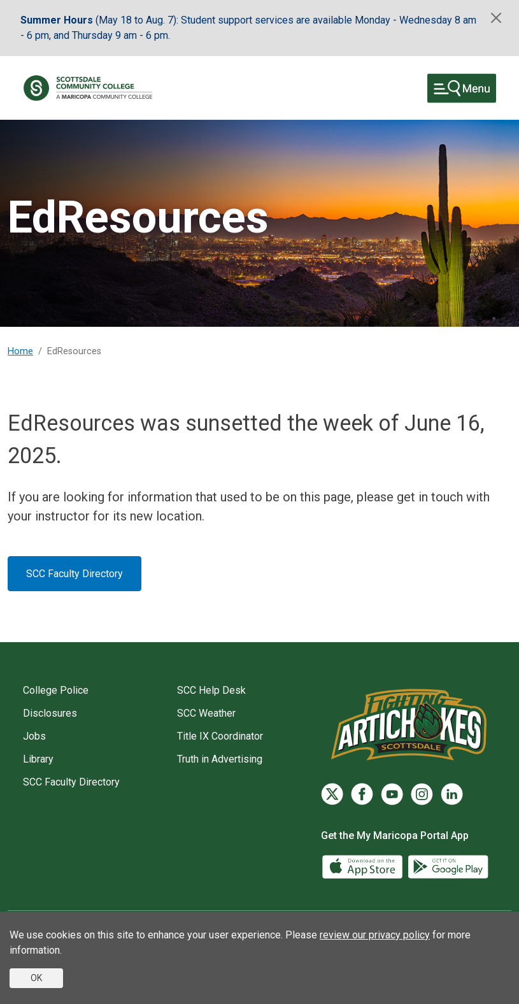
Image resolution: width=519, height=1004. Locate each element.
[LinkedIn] (452, 794)
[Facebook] (362, 794)
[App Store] (363, 865)
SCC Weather (206, 713)
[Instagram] (422, 794)
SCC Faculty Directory (74, 574)
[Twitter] (332, 794)
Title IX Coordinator (220, 736)
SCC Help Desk (211, 690)
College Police (56, 690)
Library (38, 759)
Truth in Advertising (219, 759)
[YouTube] (392, 794)
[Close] (496, 18)
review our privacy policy (375, 935)
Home (20, 351)
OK (36, 978)
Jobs (34, 736)
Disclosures (50, 713)
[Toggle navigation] (461, 88)
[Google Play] (447, 865)
